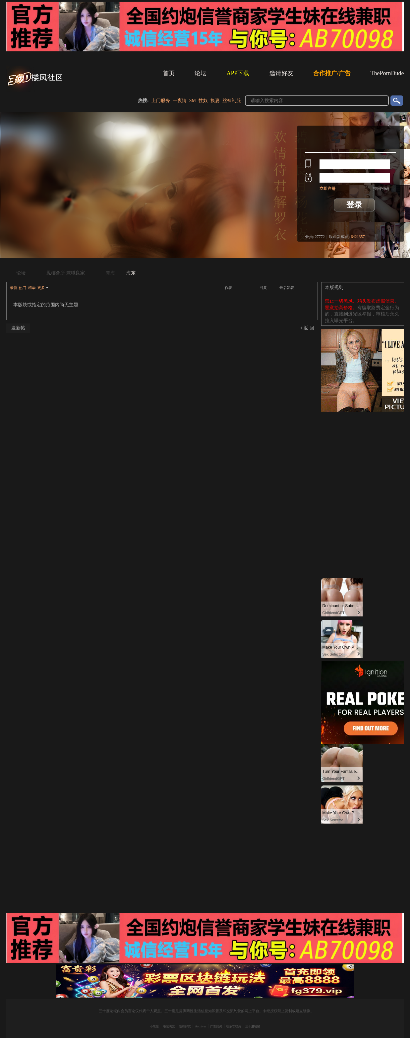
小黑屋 (154, 1026)
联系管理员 (233, 1026)
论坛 (200, 73)
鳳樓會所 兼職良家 (65, 272)
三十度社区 (252, 1026)
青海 (110, 272)
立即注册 (327, 188)
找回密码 (381, 188)
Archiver (200, 1026)
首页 (169, 73)
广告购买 (216, 1026)
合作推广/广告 (332, 73)
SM (192, 100)
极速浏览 (169, 1026)
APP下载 (237, 73)
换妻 (215, 100)
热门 (22, 288)
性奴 (203, 100)
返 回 (309, 327)
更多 (41, 288)
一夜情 (180, 100)
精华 (31, 288)
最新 (13, 288)
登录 (354, 205)
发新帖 (18, 327)
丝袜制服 (231, 100)
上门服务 (160, 100)
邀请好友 (281, 73)
